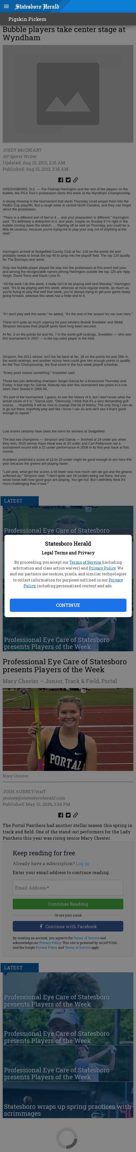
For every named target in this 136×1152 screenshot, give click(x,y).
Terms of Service (85, 562)
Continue (68, 605)
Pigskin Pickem (27, 19)
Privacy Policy (102, 568)
